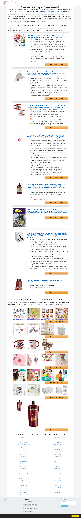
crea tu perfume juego (56, 11)
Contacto (6, 501)
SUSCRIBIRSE (64, 505)
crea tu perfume (46, 11)
